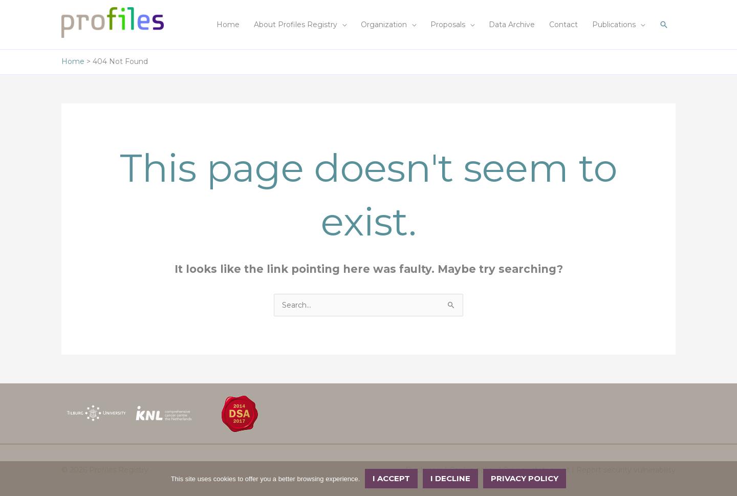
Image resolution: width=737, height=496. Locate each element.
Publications (614, 24)
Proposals (447, 24)
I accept (391, 478)
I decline (450, 478)
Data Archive (512, 24)
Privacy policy (524, 478)
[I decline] (724, 478)
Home (228, 24)
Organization (384, 24)
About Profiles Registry (295, 24)
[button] (663, 24)
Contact (563, 24)
